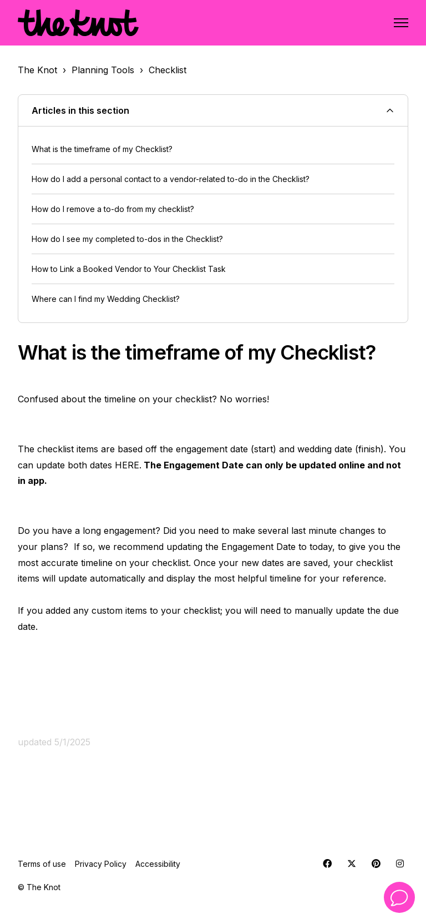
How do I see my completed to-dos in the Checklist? (127, 239)
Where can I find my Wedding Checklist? (106, 299)
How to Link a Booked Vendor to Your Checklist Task (129, 269)
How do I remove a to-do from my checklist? (113, 209)
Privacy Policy (100, 864)
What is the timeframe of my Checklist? (102, 149)
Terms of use (42, 864)
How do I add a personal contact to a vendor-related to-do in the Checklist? (171, 179)
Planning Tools (103, 69)
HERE (127, 465)
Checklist (167, 69)
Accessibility (157, 864)
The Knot (37, 69)
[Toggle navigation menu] (401, 22)
